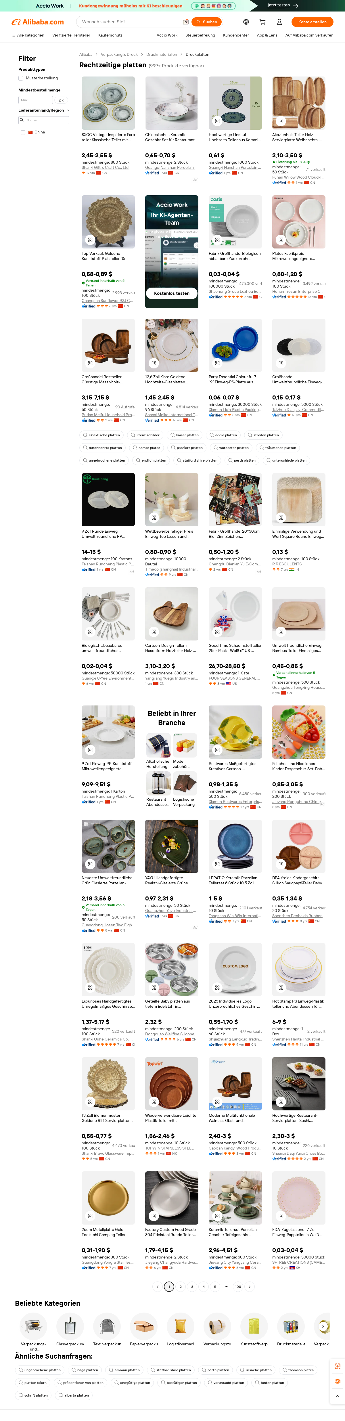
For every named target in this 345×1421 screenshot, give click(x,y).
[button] (185, 21)
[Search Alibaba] (130, 22)
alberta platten (74, 1395)
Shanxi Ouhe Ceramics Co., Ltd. (108, 1039)
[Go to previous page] (157, 1287)
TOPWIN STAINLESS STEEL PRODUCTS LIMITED (171, 1148)
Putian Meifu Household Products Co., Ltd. (108, 414)
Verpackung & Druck (119, 54)
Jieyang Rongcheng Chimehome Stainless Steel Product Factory (298, 801)
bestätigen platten (179, 1382)
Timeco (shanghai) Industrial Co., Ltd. (171, 569)
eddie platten (223, 435)
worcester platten (231, 447)
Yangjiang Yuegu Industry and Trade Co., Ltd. (171, 678)
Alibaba (85, 54)
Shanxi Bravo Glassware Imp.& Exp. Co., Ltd (108, 1153)
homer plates (146, 447)
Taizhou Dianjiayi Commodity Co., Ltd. (298, 409)
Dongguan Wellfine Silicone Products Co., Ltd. (171, 1034)
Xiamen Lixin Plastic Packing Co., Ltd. (235, 409)
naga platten (85, 1370)
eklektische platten (101, 435)
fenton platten (269, 1382)
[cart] (263, 22)
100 (238, 1287)
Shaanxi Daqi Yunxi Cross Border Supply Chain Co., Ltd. (298, 1153)
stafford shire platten (197, 460)
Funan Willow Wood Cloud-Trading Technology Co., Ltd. (298, 177)
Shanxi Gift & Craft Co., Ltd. (105, 167)
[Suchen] (206, 21)
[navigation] (43, 671)
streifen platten (263, 435)
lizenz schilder (145, 435)
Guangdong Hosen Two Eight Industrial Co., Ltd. (108, 925)
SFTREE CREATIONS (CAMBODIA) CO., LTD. (298, 1262)
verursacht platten (226, 1382)
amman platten (124, 1370)
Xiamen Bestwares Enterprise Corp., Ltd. (235, 801)
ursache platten (256, 1370)
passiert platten (187, 447)
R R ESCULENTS (287, 564)
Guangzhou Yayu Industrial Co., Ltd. (171, 910)
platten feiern (33, 1382)
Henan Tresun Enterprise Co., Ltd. (298, 291)
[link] (337, 1366)
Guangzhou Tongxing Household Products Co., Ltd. (298, 687)
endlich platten (151, 460)
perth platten (242, 460)
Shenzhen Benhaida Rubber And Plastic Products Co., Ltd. (298, 915)
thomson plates (298, 1370)
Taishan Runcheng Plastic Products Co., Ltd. (108, 564)
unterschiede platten (286, 460)
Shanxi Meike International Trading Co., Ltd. (171, 414)
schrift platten (33, 1395)
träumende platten (278, 447)
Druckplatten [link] (197, 54)
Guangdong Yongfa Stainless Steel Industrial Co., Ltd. (108, 1262)
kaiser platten (184, 435)
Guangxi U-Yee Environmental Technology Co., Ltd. (108, 678)
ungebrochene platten (104, 460)
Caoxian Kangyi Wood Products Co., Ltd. (235, 1148)
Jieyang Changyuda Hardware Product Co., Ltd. (171, 1262)
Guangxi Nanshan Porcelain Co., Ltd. (171, 167)
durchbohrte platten (102, 447)
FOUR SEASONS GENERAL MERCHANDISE (235, 678)
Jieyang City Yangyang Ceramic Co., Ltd (235, 1262)
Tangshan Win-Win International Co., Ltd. (235, 915)
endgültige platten (132, 1382)
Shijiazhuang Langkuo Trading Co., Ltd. (235, 1039)
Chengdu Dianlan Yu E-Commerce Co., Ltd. (235, 564)
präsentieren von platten (80, 1382)
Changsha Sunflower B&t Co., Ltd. (108, 300)
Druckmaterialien (161, 54)
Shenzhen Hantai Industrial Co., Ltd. (298, 1039)
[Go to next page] (249, 1287)
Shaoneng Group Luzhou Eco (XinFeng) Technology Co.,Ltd (235, 291)
